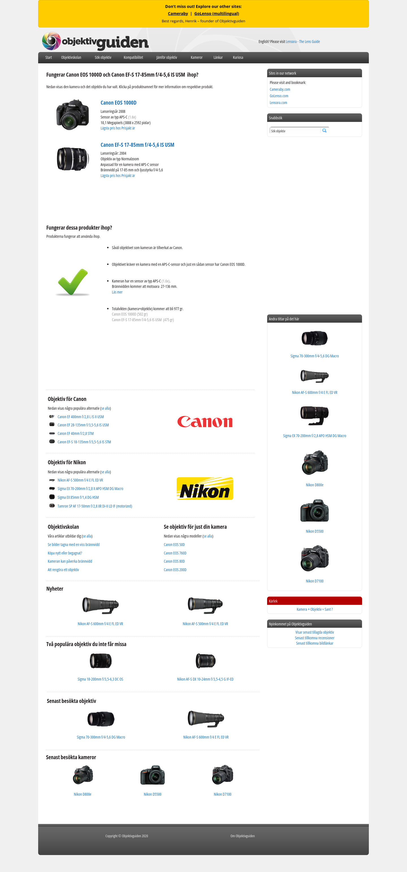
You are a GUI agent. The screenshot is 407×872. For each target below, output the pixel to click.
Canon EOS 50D (174, 544)
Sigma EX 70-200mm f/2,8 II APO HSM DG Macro (90, 488)
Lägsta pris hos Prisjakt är (118, 128)
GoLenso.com (279, 95)
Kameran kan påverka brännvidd (70, 561)
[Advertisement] (149, 200)
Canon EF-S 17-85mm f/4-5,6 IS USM (137, 144)
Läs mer (117, 292)
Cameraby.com (280, 89)
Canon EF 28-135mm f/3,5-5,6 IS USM (83, 425)
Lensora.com (278, 102)
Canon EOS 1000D (119, 102)
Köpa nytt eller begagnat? (65, 553)
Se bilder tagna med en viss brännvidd (73, 544)
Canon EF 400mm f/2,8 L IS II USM (81, 416)
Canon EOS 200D (175, 569)
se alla (105, 408)
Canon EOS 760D (175, 553)
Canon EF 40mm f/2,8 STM (76, 433)
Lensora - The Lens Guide (303, 41)
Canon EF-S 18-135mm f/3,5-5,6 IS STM (84, 441)
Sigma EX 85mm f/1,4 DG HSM (78, 497)
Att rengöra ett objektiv (63, 569)
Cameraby (178, 13)
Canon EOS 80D (174, 561)
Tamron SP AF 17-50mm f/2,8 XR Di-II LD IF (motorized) (95, 506)
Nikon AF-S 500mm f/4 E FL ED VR (80, 480)
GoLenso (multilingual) (216, 13)
